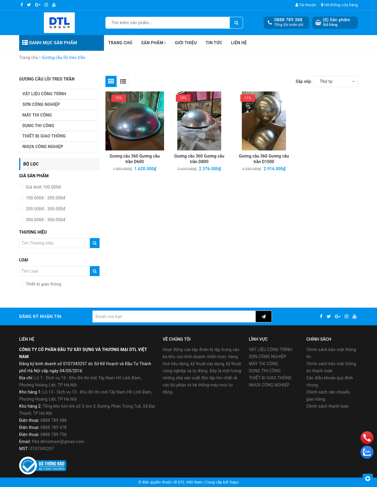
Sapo (234, 482)
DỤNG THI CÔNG (38, 125)
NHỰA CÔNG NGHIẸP (42, 146)
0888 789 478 (54, 427)
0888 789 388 (288, 19)
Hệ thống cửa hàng (339, 5)
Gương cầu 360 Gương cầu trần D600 (135, 159)
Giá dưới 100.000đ (43, 187)
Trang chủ (120, 42)
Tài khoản (305, 5)
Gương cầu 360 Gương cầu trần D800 (199, 159)
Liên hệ (239, 42)
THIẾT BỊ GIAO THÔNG (44, 136)
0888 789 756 (54, 434)
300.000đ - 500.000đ (45, 219)
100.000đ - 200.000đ (45, 198)
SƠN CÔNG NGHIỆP (41, 104)
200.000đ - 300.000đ (45, 208)
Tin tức (214, 42)
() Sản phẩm (336, 22)
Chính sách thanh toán (327, 406)
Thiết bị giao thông (43, 284)
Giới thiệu (186, 42)
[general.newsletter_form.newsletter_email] (173, 316)
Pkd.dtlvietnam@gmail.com (58, 441)
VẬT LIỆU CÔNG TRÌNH (44, 93)
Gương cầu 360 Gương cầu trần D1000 (264, 159)
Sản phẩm (153, 42)
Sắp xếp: (304, 81)
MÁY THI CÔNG (37, 115)
